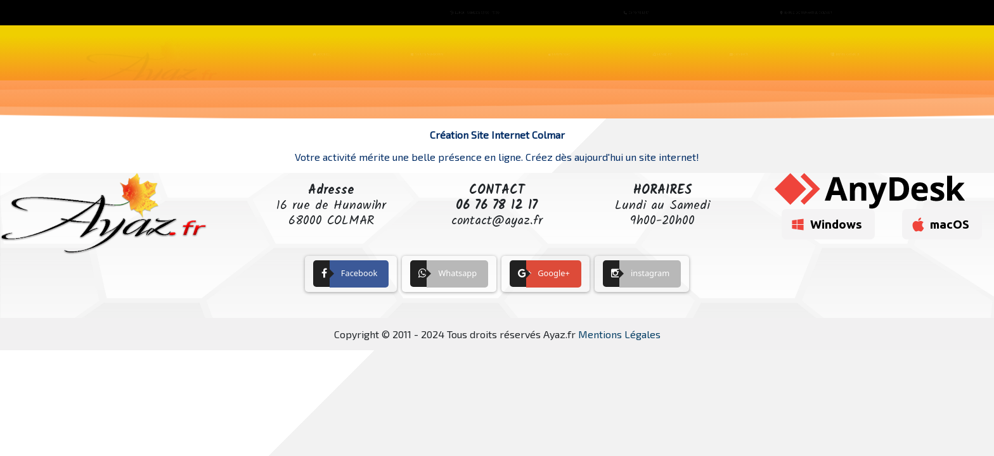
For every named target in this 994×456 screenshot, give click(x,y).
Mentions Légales (619, 334)
